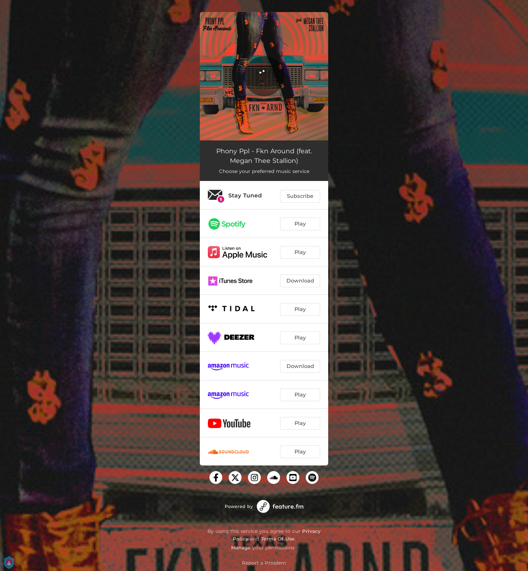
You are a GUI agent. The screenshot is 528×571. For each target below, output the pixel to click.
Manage (241, 548)
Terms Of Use (277, 539)
